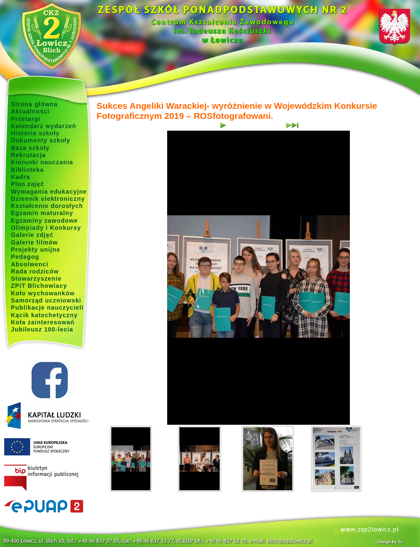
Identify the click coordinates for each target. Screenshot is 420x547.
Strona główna (34, 104)
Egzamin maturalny (42, 213)
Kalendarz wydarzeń (43, 126)
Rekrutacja (28, 155)
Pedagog (25, 256)
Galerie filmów (34, 242)
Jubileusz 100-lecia (42, 329)
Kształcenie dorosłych (47, 205)
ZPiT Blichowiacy (39, 285)
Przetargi (25, 119)
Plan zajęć (27, 184)
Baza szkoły (30, 148)
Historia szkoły (35, 133)
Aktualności (30, 111)
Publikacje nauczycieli (47, 307)
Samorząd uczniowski (46, 300)
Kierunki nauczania (42, 162)
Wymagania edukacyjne (49, 191)
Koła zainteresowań (43, 322)
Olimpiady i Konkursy (46, 227)
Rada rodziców (35, 271)
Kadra (20, 177)
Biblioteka (27, 169)
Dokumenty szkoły (41, 140)
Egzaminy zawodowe (44, 220)
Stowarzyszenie (36, 278)
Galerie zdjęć (32, 234)
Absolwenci (29, 264)
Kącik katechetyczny (44, 315)
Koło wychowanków (43, 293)
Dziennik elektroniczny (48, 198)
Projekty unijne (35, 249)
